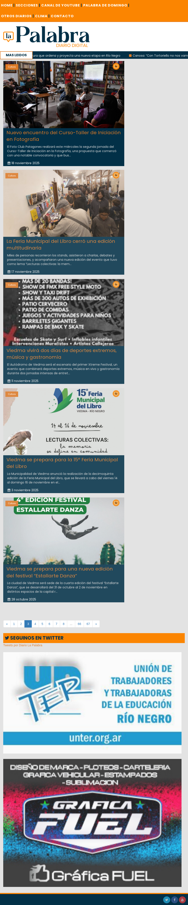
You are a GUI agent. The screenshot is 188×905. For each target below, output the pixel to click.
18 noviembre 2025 (24, 163)
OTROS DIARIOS (17, 16)
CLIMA (42, 16)
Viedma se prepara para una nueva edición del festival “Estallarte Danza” (59, 569)
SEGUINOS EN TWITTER (34, 638)
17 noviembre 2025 (24, 269)
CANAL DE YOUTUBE (61, 5)
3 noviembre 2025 (23, 488)
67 (88, 624)
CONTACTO (62, 16)
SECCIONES (28, 5)
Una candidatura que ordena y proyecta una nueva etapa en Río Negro (71, 55)
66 (79, 624)
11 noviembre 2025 (23, 378)
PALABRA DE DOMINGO (106, 5)
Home (8, 5)
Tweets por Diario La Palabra (22, 645)
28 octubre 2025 (22, 597)
